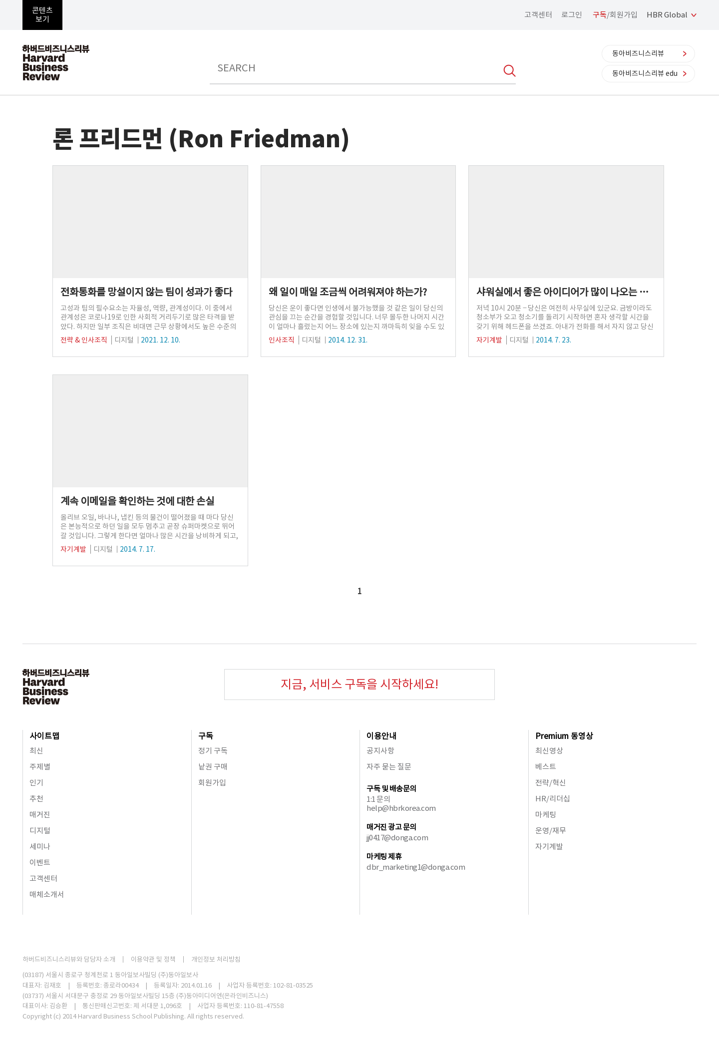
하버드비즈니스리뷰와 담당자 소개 (68, 959)
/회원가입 (615, 14)
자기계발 (549, 846)
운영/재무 (550, 830)
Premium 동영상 (564, 736)
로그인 (571, 14)
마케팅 (545, 814)
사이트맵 (44, 736)
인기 (36, 782)
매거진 (39, 814)
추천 (36, 798)
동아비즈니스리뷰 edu (645, 73)
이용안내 (381, 736)
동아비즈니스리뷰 (638, 53)
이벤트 (39, 862)
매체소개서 (46, 894)
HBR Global (667, 14)
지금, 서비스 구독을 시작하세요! (359, 684)
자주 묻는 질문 (388, 766)
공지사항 (380, 750)
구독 (205, 736)
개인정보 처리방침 (216, 959)
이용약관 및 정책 (153, 959)
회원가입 (212, 782)
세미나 (39, 846)
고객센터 (538, 14)
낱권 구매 (213, 766)
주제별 (39, 766)
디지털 (39, 830)
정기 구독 (213, 750)
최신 (36, 750)
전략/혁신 (550, 782)
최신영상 (549, 750)
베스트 (545, 766)
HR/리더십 (552, 798)
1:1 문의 (378, 799)
